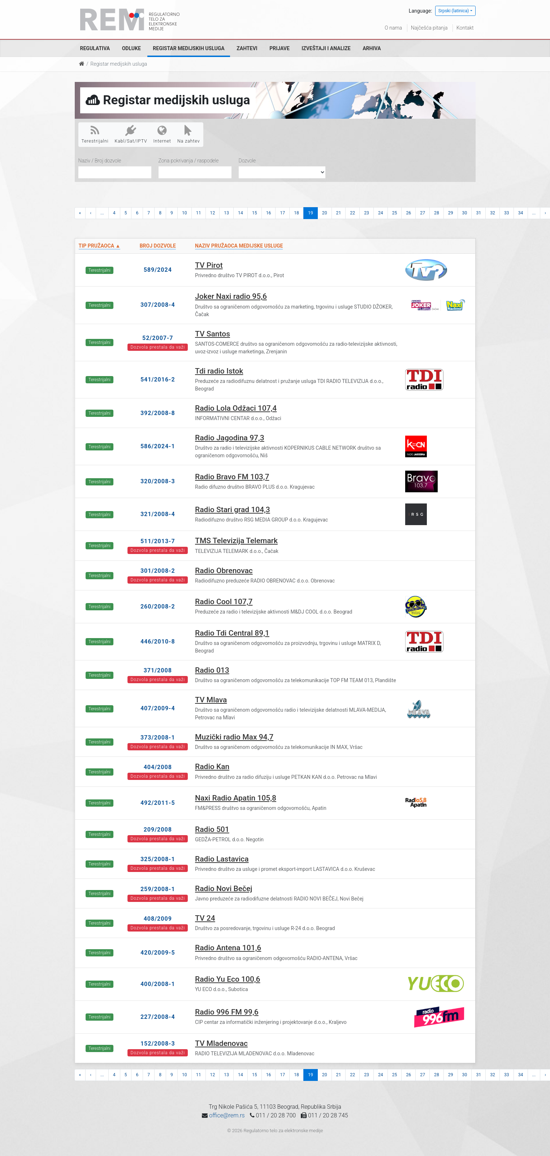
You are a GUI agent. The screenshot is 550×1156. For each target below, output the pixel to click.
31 (478, 212)
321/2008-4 (157, 514)
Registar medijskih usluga (188, 48)
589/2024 (158, 269)
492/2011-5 (157, 802)
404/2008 (158, 767)
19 (310, 212)
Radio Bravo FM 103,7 (232, 476)
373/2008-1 (157, 737)
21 (338, 212)
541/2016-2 (157, 379)
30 (464, 212)
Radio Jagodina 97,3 (229, 437)
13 (226, 212)
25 (394, 212)
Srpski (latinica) (453, 10)
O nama (393, 28)
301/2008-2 (157, 570)
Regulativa (95, 48)
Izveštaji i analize (326, 48)
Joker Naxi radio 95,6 (231, 296)
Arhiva (372, 48)
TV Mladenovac (221, 1043)
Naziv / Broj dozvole (99, 160)
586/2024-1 (157, 446)
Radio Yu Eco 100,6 (227, 979)
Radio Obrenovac (224, 570)
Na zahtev (188, 134)
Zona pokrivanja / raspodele (189, 160)
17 (282, 212)
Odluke (131, 48)
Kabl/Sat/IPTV (131, 134)
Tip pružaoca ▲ (100, 246)
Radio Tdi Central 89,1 (232, 633)
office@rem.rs (226, 1115)
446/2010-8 (157, 641)
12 (212, 212)
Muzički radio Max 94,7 (234, 737)
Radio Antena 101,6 (228, 947)
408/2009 (158, 918)
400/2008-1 (157, 984)
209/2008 (158, 829)
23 (366, 212)
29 (450, 212)
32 (492, 212)
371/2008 (158, 670)
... (102, 212)
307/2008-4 (157, 304)
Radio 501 (212, 829)
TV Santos (212, 334)
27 (422, 212)
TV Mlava (211, 699)
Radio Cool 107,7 (223, 601)
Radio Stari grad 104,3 (232, 509)
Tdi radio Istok (219, 371)
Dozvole (247, 160)
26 (408, 212)
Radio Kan (212, 766)
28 (436, 212)
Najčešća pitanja (429, 28)
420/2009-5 (157, 952)
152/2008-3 (157, 1043)
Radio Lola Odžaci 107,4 (236, 408)
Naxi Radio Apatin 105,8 (235, 798)
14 (240, 212)
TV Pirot (209, 265)
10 (184, 212)
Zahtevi (247, 48)
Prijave (279, 48)
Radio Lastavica (222, 859)
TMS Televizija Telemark (236, 540)
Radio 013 (212, 670)
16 (268, 212)
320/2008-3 (157, 481)
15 (254, 212)
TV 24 (205, 918)
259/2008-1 (157, 889)
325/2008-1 (157, 859)
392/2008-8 (157, 413)
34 (520, 212)
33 (506, 212)
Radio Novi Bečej (223, 888)
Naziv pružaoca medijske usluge (239, 246)
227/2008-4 (157, 1016)
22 (352, 212)
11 (198, 212)
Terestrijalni (95, 134)
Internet (162, 134)
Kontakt (465, 28)
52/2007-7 (157, 338)
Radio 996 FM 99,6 (227, 1012)
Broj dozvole (158, 246)
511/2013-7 (157, 541)
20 (324, 212)
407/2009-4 (157, 708)
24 (380, 212)
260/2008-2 (157, 606)
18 (296, 212)
